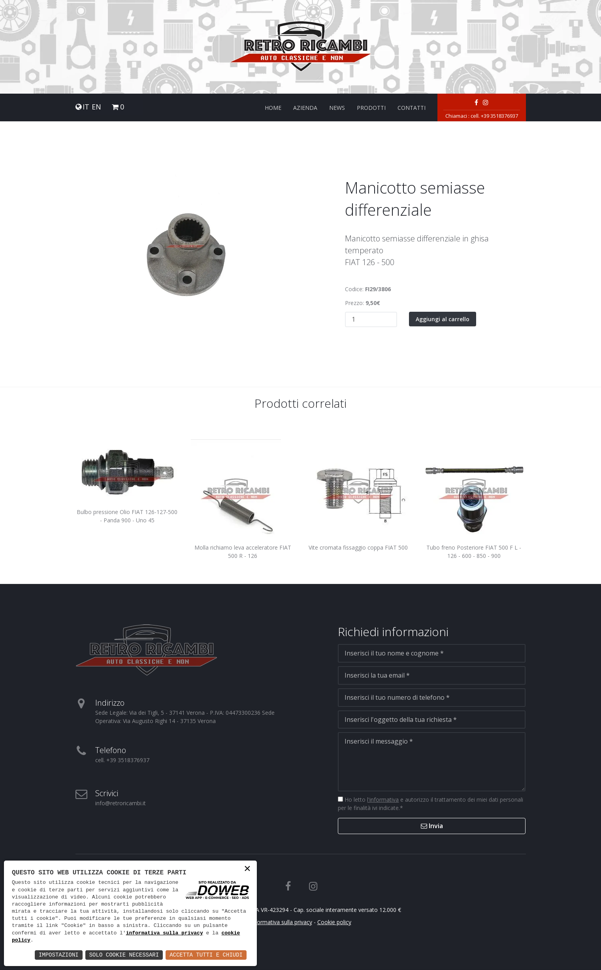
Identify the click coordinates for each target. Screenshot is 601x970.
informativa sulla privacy (164, 933)
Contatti (412, 107)
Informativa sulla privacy (281, 922)
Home (273, 107)
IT (86, 106)
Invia (432, 825)
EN (96, 106)
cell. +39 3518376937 (494, 115)
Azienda (305, 107)
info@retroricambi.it (120, 803)
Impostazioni (59, 955)
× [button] (247, 869)
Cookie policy (334, 922)
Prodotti (371, 107)
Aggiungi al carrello (442, 319)
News (337, 107)
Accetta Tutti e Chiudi (206, 955)
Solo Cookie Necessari (124, 955)
